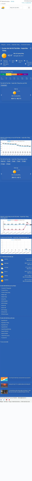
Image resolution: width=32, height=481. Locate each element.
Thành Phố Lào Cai (5, 335)
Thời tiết (15, 397)
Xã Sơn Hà (3, 305)
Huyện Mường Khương (6, 329)
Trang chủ (3, 44)
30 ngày (8, 164)
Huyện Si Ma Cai (4, 331)
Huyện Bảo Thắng (15, 44)
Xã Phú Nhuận (4, 303)
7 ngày (18, 161)
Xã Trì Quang (4, 309)
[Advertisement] (16, 26)
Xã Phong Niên (4, 301)
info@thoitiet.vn (22, 397)
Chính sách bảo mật (25, 401)
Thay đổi (3, 3)
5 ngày (13, 161)
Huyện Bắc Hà (4, 320)
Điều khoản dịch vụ (16, 401)
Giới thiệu (6, 401)
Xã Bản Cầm (4, 294)
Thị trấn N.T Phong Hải (6, 288)
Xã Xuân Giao (4, 311)
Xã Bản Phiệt (4, 296)
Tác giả (10, 401)
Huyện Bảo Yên (4, 324)
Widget (1, 401)
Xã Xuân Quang (4, 314)
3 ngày (8, 161)
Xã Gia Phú (3, 299)
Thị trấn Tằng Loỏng (5, 292)
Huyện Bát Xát (4, 326)
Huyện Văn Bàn (4, 333)
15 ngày (3, 164)
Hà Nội (12, 1)
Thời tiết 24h (3, 85)
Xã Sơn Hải (3, 307)
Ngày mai (3, 161)
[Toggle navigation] (29, 7)
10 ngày (24, 161)
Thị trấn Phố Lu (4, 290)
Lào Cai (8, 44)
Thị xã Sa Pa (4, 337)
